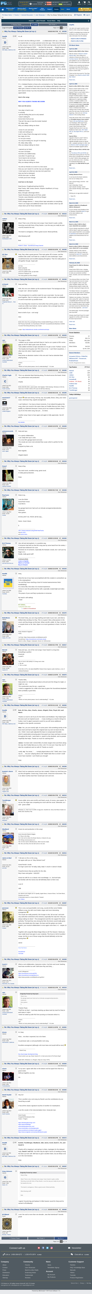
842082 (65, 705)
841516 (65, 213)
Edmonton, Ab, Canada (8, 983)
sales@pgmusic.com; (16, 1285)
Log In (86, 15)
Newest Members (74, 353)
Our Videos (21, 899)
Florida (4, 515)
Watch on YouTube (23, 563)
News (49, 1265)
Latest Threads (40, 21)
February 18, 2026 (74, 263)
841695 (65, 392)
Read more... (72, 80)
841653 (65, 335)
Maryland (4, 820)
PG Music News (74, 45)
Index (34, 24)
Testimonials (29, 1275)
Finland (4, 928)
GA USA (4, 868)
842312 (65, 795)
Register (78, 15)
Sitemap (5, 1277)
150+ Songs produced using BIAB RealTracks (31, 530)
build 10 (83, 211)
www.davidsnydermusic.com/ (26, 1126)
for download (72, 233)
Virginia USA (5, 791)
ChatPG (71, 25)
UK (3, 849)
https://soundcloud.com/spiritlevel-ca (28, 975)
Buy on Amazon (23, 565)
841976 (65, 613)
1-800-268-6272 (55, 2)
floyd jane (43, 987)
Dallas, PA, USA (6, 638)
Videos (72, 1272)
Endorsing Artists (30, 1272)
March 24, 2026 (73, 203)
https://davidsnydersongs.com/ (26, 1122)
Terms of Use (74, 1283)
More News (72, 328)
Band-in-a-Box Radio (31, 1270)
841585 (65, 249)
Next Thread (53, 24)
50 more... (24, 532)
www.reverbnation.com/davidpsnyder (28, 1128)
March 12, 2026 (73, 221)
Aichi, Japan (5, 451)
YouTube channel (73, 59)
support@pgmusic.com (28, 1285)
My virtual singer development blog (28, 1054)
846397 (65, 1166)
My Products (52, 1277)
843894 (65, 1063)
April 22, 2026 (73, 49)
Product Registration (76, 1277)
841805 (65, 426)
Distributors (6, 1272)
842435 (65, 824)
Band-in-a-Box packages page (79, 145)
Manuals (73, 1270)
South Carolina (6, 388)
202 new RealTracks (78, 121)
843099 (65, 959)
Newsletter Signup (53, 1267)
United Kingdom (6, 411)
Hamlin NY (5, 670)
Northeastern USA (7, 238)
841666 (65, 370)
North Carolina (6, 1114)
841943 (65, 568)
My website (21, 422)
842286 (65, 766)
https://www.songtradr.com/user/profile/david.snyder (32, 1132)
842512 (65, 853)
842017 (65, 645)
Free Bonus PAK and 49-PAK (78, 153)
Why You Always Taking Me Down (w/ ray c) (20, 31)
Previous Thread (16, 24)
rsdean (44, 1166)
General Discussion (27, 15)
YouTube (20, 953)
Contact (4, 1267)
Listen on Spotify (23, 561)
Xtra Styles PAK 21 (78, 131)
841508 (65, 31)
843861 (65, 1027)
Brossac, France (6, 1234)
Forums (16, 15)
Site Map (89, 1283)
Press (4, 1270)
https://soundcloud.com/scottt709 (27, 973)
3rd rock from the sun (7, 563)
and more (84, 307)
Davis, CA (4, 1185)
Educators (5, 1275)
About (4, 1265)
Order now (72, 321)
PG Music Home (7, 15)
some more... (24, 534)
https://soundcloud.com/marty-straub (36, 639)
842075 (65, 674)
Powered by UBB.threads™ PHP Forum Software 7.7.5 (46, 1290)
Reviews (27, 1277)
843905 (65, 1090)
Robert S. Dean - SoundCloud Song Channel (30, 245)
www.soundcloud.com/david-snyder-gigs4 (29, 1130)
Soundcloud (21, 951)
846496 (65, 1209)
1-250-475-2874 (64, 2)
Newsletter (76, 1248)
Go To (27, 28)
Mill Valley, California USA (9, 50)
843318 (65, 987)
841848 (65, 490)
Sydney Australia (6, 486)
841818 (65, 461)
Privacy (82, 1283)
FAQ (58, 21)
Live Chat (54, 4)
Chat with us (79, 1254)
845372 (65, 1137)
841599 (65, 279)
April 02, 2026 (73, 172)
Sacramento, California (8, 1042)
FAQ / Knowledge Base (77, 1267)
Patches (72, 1265)
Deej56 (44, 213)
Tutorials (73, 1275)
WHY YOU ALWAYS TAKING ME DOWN (31, 101)
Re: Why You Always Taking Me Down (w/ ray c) (21, 214)
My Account (51, 1274)
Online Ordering (67, 4)
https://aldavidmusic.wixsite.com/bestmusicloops (35, 329)
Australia (4, 593)
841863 (65, 538)
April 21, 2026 (73, 84)
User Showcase (40, 15)
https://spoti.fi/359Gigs (24, 1124)
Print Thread (18, 28)
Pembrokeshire (6, 1086)
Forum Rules (51, 21)
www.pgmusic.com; (6, 1285)
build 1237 (79, 254)
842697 (65, 903)
